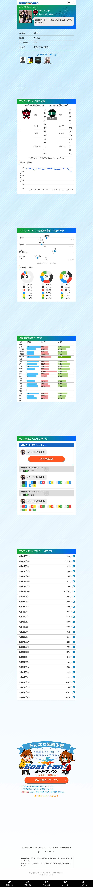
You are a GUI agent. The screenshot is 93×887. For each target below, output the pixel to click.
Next (74, 131)
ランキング (83, 885)
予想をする (9, 885)
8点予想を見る (47, 459)
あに (23, 61)
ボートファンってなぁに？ (47, 796)
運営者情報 (66, 847)
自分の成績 (46, 885)
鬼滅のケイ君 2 (47, 61)
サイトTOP (28, 847)
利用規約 (25, 792)
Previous (19, 131)
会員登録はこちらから (46, 780)
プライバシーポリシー (47, 852)
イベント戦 (65, 885)
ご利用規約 (54, 847)
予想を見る (27, 885)
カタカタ (38, 61)
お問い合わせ (41, 847)
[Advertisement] (46, 82)
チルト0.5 (30, 61)
